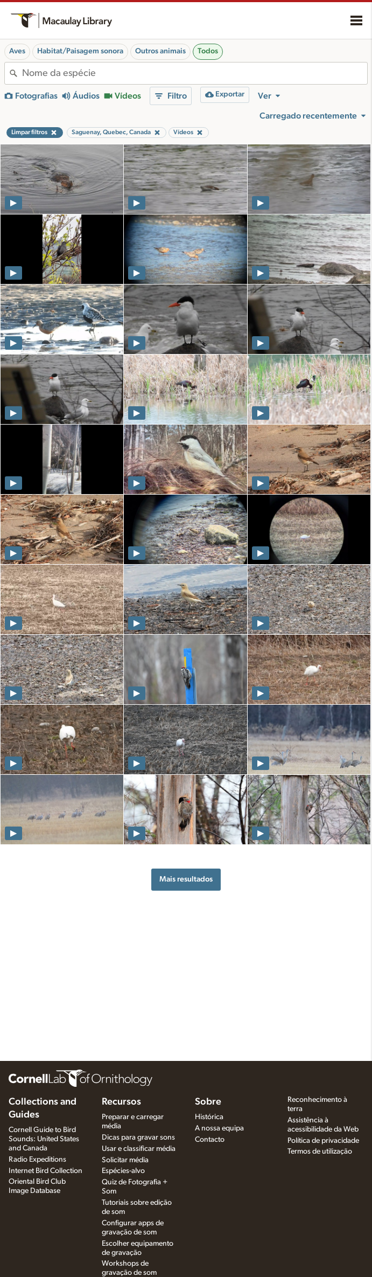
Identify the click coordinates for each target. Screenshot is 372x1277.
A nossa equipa (219, 1128)
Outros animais (160, 51)
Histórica (209, 1117)
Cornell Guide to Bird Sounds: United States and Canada (44, 1139)
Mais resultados (186, 879)
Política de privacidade (323, 1140)
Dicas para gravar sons (138, 1137)
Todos (208, 51)
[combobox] (194, 73)
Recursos (121, 1102)
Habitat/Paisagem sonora (80, 51)
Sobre (208, 1102)
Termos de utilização (319, 1151)
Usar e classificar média (139, 1149)
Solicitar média (125, 1160)
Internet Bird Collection (45, 1171)
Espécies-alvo (123, 1171)
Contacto (209, 1139)
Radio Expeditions (37, 1159)
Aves (17, 51)
